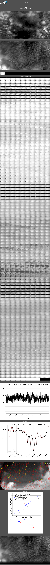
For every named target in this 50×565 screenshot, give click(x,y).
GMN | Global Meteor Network (28, 3)
